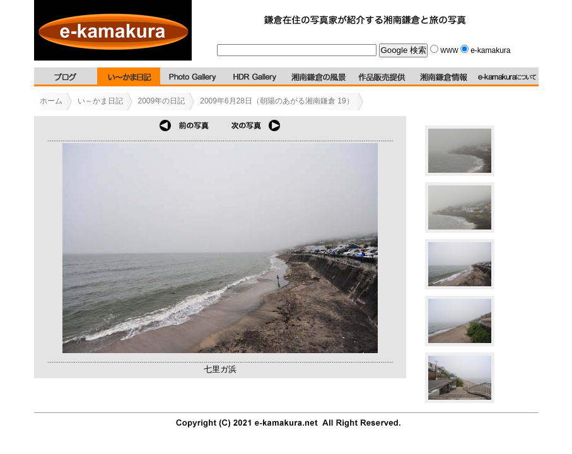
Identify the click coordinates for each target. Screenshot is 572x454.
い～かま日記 (100, 100)
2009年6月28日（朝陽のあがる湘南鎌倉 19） (276, 100)
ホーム (51, 100)
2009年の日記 (161, 100)
